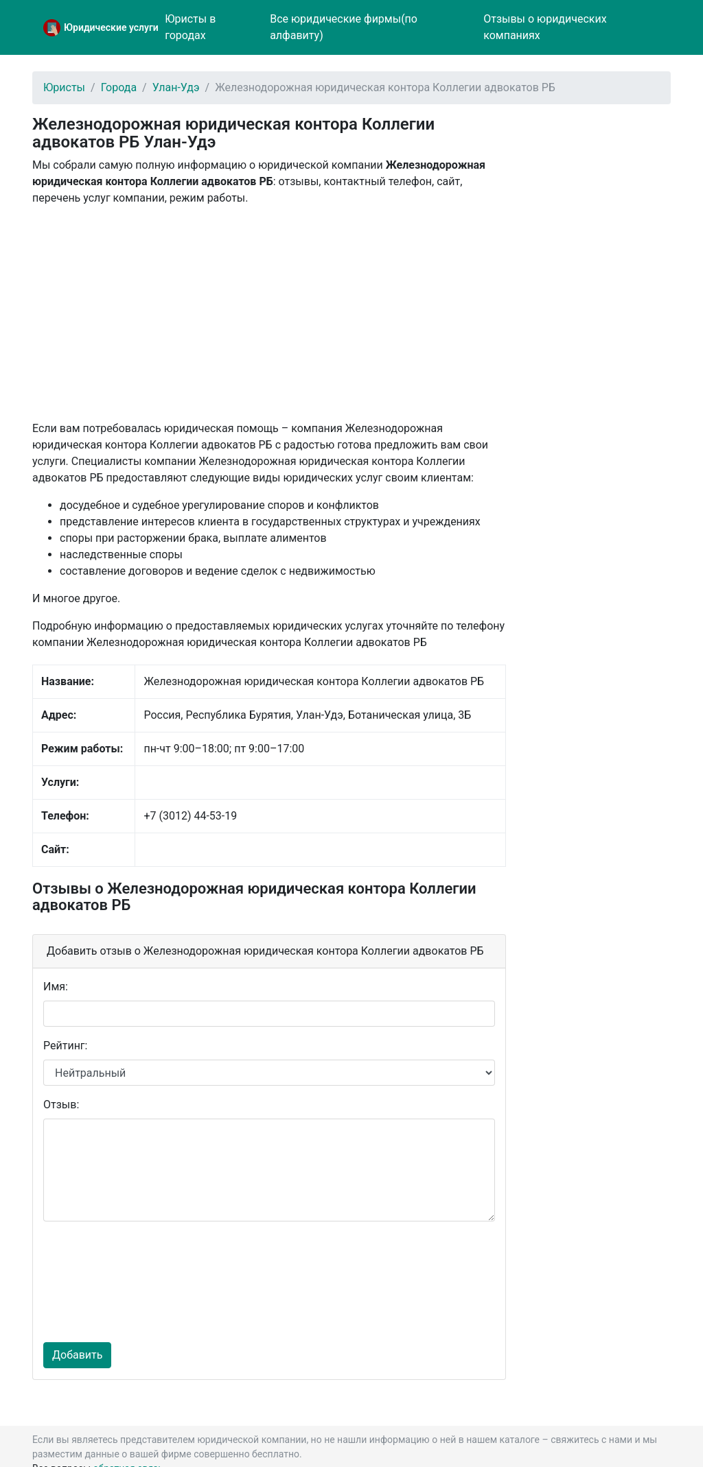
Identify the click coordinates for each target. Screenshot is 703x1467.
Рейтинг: (65, 1045)
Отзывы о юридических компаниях (544, 27)
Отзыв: (61, 1104)
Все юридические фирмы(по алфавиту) (343, 27)
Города (119, 87)
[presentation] (99, 1281)
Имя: (55, 986)
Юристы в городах (190, 27)
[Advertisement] (269, 313)
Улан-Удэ (176, 87)
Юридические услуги (111, 27)
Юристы (64, 87)
